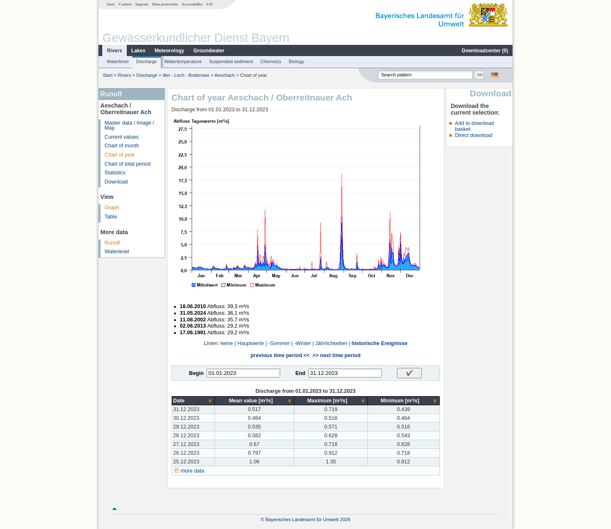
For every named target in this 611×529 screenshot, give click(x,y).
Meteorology (169, 51)
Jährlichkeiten (331, 343)
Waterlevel (117, 61)
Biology (296, 61)
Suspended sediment (231, 61)
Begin (196, 373)
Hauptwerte (250, 343)
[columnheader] (193, 401)
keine (227, 343)
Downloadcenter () (485, 51)
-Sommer (279, 343)
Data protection (164, 4)
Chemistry (270, 61)
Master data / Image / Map (129, 125)
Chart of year (120, 155)
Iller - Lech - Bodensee (186, 75)
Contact (124, 4)
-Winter (302, 343)
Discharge (146, 61)
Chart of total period (128, 164)
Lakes (138, 51)
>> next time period (336, 355)
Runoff (112, 243)
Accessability (192, 4)
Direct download (473, 135)
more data (192, 471)
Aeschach (224, 75)
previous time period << (280, 355)
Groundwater (208, 51)
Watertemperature (183, 61)
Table (111, 217)
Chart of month (122, 146)
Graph (112, 208)
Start (110, 4)
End (301, 373)
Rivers (114, 51)
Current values (122, 137)
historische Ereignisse (379, 343)
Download (116, 182)
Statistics (115, 173)
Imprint (142, 4)
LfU (210, 4)
